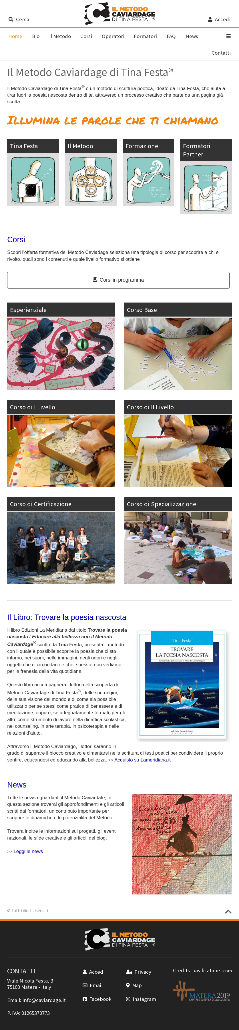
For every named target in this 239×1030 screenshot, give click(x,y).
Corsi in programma (118, 280)
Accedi (219, 19)
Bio (35, 36)
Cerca (19, 19)
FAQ (171, 36)
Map (134, 985)
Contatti (221, 52)
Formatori (145, 36)
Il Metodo (60, 36)
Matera (29, 986)
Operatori (113, 36)
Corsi (86, 36)
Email (93, 985)
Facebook (97, 998)
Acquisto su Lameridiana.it (142, 760)
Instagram (141, 998)
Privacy (138, 971)
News (192, 36)
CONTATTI (21, 971)
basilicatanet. (212, 970)
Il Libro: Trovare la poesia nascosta (66, 617)
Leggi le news (28, 851)
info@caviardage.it (44, 1000)
